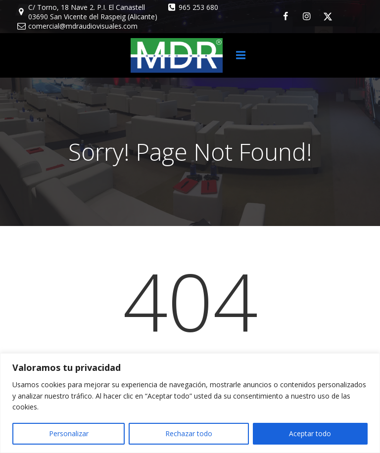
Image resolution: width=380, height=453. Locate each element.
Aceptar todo (310, 433)
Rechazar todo (188, 433)
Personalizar (69, 433)
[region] (190, 403)
